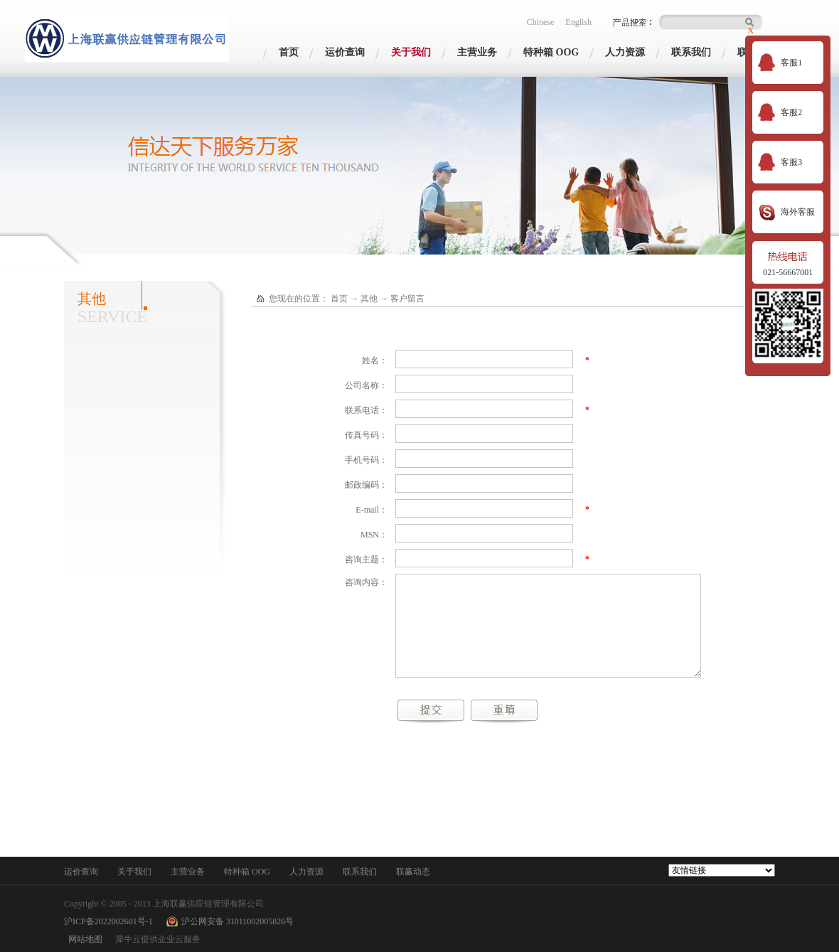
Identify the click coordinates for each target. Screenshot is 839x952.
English (578, 22)
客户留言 (407, 299)
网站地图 (83, 939)
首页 (289, 52)
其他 (369, 299)
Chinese (541, 22)
